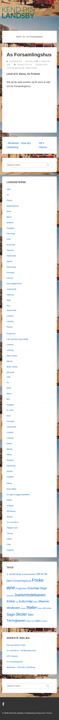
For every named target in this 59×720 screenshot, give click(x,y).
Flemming (11, 233)
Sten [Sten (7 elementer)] (31, 614)
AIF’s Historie (12, 656)
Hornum (10, 278)
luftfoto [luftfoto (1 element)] (35, 602)
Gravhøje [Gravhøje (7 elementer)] (33, 588)
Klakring (10, 295)
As (27, 65)
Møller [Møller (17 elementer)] (32, 607)
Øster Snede (12, 367)
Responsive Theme (44, 713)
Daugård (10, 228)
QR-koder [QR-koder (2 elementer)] (47, 608)
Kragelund (11, 333)
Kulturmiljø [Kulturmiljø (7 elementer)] (26, 601)
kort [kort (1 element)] (17, 602)
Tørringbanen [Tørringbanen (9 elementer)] (16, 620)
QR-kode (10, 372)
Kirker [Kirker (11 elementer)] (11, 601)
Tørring (10, 533)
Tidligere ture (12, 528)
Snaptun (10, 460)
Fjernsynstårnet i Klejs (16, 645)
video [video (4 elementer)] (38, 620)
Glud (9, 239)
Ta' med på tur (13, 522)
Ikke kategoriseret (14, 283)
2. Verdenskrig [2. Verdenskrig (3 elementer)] (14, 574)
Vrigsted (10, 477)
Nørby (9, 443)
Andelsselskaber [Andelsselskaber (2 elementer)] (28, 574)
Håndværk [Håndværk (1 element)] (10, 596)
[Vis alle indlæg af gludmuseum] (14, 61)
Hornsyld (10, 272)
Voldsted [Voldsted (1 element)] (44, 621)
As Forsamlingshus (15, 662)
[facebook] (3, 705)
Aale (8, 189)
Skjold (9, 500)
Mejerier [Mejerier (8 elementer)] (43, 601)
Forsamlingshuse (15, 68)
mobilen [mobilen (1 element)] (23, 608)
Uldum (9, 539)
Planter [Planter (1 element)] (39, 608)
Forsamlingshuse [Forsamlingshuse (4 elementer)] (22, 580)
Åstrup (9, 200)
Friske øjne (31, 68)
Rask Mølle (11, 489)
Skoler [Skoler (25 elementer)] (21, 614)
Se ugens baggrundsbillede (18, 494)
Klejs (9, 300)
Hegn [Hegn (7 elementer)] (43, 588)
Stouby (9, 327)
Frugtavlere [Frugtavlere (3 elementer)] (21, 588)
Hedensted (11, 256)
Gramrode (11, 245)
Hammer (10, 250)
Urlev (9, 544)
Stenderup (11, 466)
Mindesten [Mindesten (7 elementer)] (13, 607)
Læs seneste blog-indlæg (17, 339)
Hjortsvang (11, 267)
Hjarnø (9, 261)
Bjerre (9, 217)
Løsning (10, 321)
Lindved (10, 316)
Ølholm (10, 361)
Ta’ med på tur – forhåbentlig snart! (21, 650)
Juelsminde (11, 289)
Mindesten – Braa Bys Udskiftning (21, 667)
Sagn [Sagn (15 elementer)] (11, 614)
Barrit (9, 211)
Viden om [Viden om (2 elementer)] (30, 621)
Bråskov (10, 222)
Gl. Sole (10, 410)
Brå (8, 399)
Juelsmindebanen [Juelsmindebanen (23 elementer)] (30, 595)
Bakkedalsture (13, 206)
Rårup (9, 454)
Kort (8, 306)
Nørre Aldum (12, 356)
